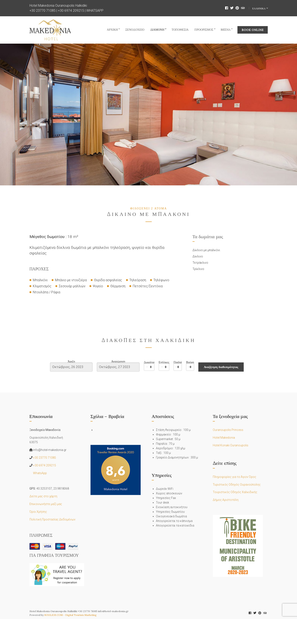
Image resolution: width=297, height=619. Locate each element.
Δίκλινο (197, 256)
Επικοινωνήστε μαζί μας (45, 504)
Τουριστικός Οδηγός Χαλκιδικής (235, 492)
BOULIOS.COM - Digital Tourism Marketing (70, 614)
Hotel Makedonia (224, 437)
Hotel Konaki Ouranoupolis (230, 445)
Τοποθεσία (180, 30)
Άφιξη (71, 361)
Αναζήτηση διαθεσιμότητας (221, 367)
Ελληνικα (259, 8)
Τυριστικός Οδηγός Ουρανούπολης (237, 484)
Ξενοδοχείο (134, 30)
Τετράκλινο (200, 262)
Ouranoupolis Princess (228, 430)
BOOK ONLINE (253, 30)
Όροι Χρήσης (38, 511)
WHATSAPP (94, 11)
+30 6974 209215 (71, 11)
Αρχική (112, 30)
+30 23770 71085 (42, 11)
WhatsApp (40, 473)
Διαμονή (157, 30)
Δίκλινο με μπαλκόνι (206, 250)
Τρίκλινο (198, 269)
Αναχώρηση (118, 361)
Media (226, 30)
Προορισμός (203, 30)
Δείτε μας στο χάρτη (43, 496)
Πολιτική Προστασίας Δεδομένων (52, 519)
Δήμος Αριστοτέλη (225, 499)
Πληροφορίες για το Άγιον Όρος (234, 476)
